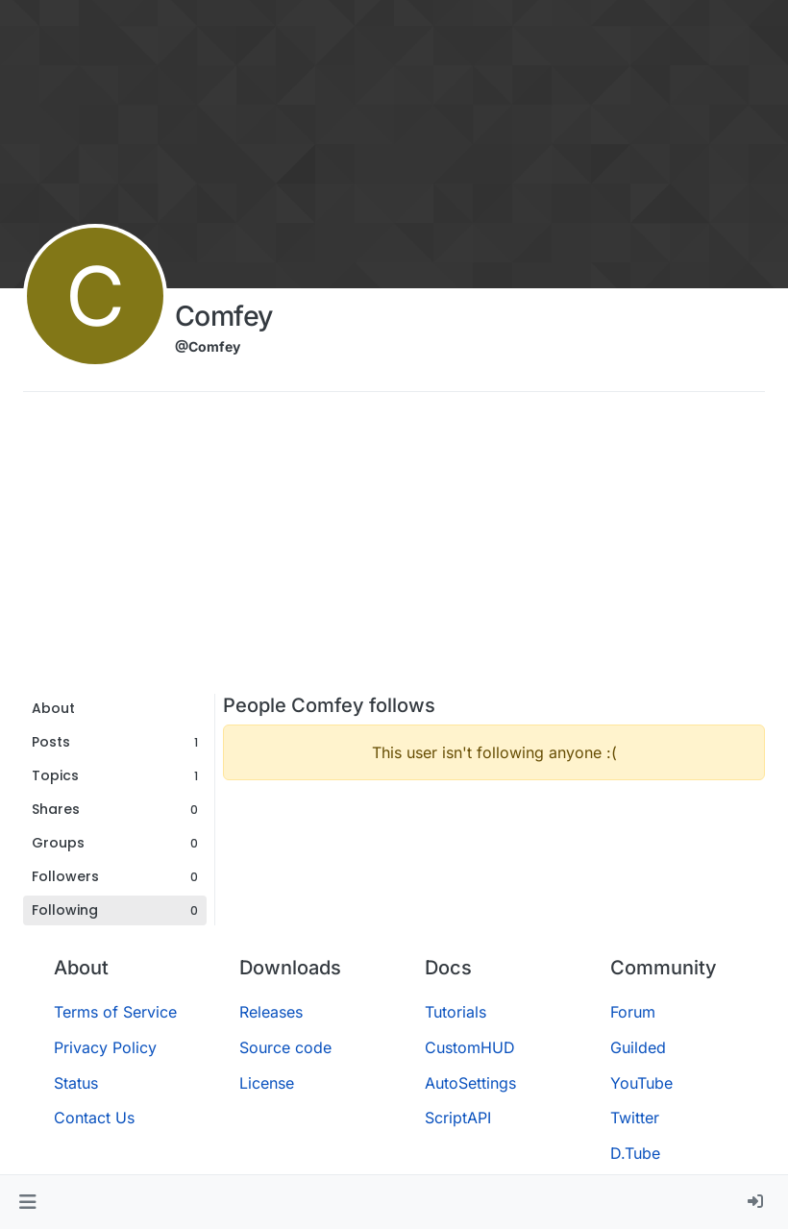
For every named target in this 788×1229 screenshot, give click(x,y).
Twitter (634, 1117)
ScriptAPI (458, 1117)
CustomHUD (470, 1047)
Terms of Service (115, 1011)
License (266, 1083)
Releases (271, 1011)
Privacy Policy (105, 1047)
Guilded (638, 1047)
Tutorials (455, 1011)
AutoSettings (470, 1083)
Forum (632, 1011)
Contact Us (94, 1117)
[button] (27, 1202)
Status (76, 1083)
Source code (285, 1047)
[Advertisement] (394, 549)
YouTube (641, 1083)
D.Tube (635, 1153)
